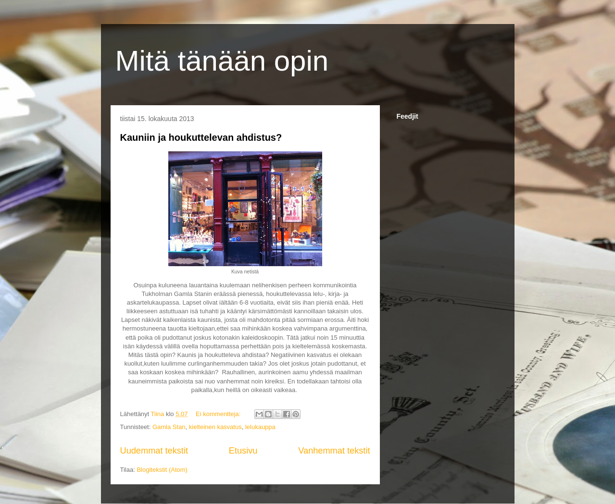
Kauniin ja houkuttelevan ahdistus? (201, 137)
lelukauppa (260, 426)
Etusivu (243, 450)
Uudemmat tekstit (154, 450)
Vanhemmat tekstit (334, 450)
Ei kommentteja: (219, 414)
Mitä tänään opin (222, 61)
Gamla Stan (169, 426)
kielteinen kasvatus (215, 426)
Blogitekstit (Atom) (162, 469)
